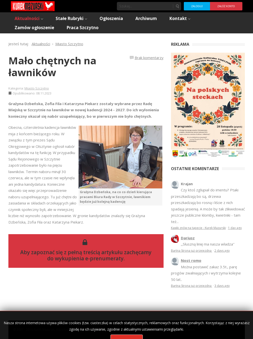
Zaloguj (197, 6)
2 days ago (222, 251)
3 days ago (222, 286)
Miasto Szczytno (36, 88)
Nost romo (191, 260)
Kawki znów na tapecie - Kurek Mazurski (198, 228)
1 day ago (235, 228)
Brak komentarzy (149, 57)
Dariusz (188, 237)
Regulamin (187, 329)
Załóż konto (226, 6)
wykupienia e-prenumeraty (89, 258)
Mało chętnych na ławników (52, 66)
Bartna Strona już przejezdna (191, 251)
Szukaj (177, 6)
